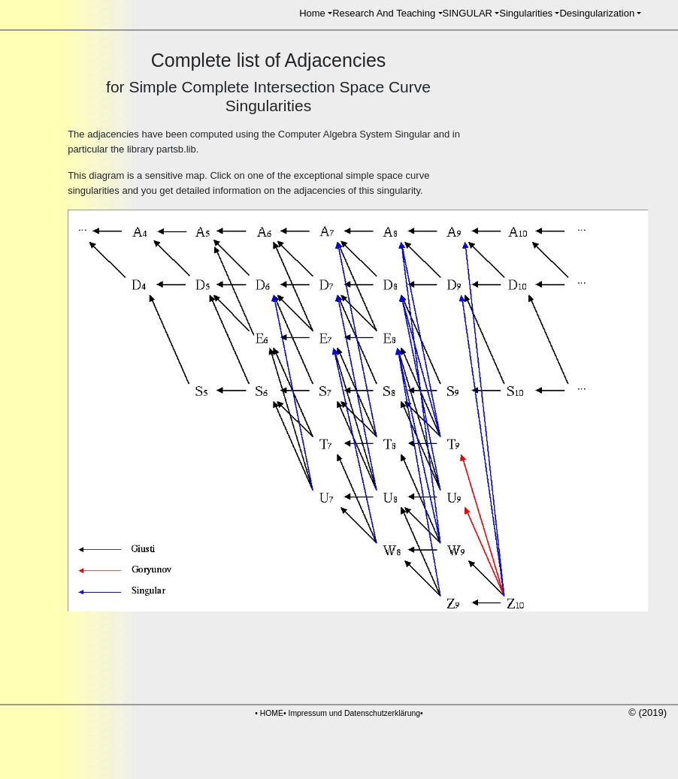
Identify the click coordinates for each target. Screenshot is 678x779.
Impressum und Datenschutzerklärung (355, 713)
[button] (315, 13)
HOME (271, 713)
